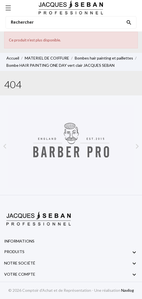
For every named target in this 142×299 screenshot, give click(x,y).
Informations (19, 241)
